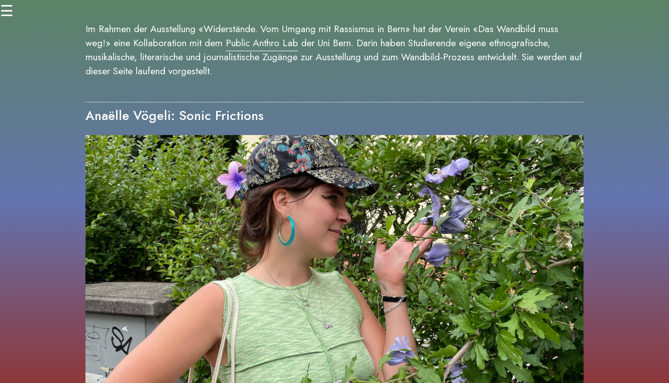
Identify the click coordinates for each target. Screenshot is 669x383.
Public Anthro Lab (262, 43)
